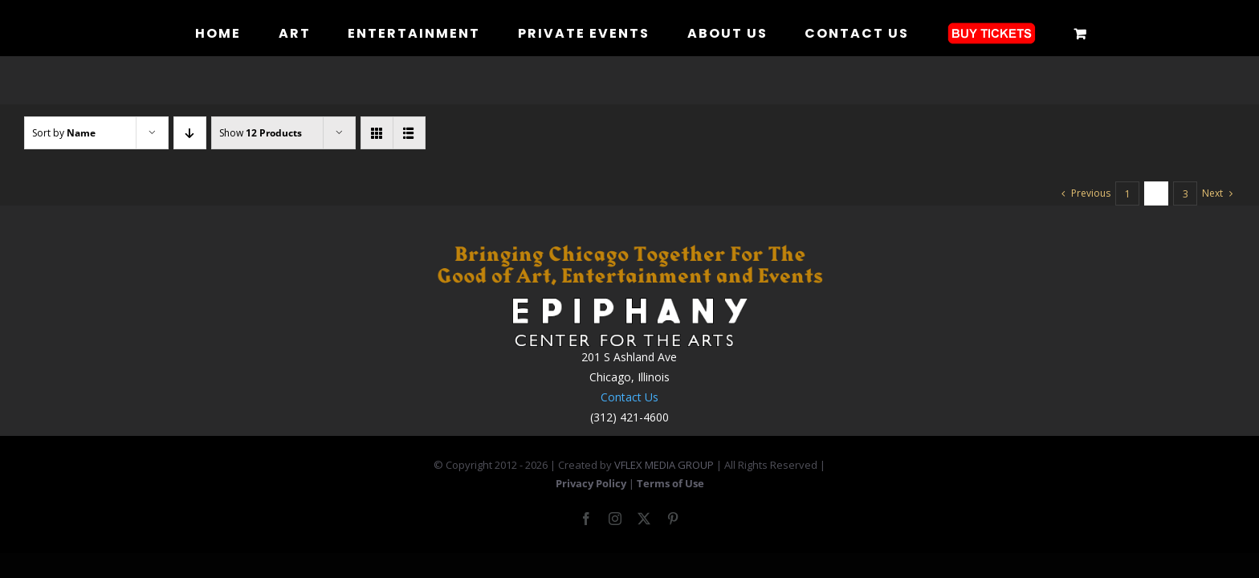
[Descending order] (190, 133)
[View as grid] (377, 133)
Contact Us (629, 397)
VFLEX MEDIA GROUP (664, 465)
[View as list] (409, 133)
